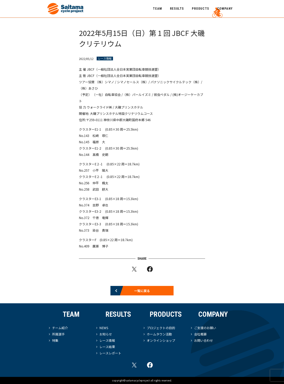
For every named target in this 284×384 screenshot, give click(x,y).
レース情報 (105, 58)
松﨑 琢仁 (100, 135)
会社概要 (200, 334)
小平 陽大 (100, 170)
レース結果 (107, 346)
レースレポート (110, 353)
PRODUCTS (200, 8)
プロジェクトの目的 (161, 327)
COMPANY (225, 8)
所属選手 (58, 334)
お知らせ (105, 334)
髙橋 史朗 (100, 154)
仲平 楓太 (100, 183)
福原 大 (98, 142)
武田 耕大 (100, 189)
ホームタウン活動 (159, 334)
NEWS (103, 327)
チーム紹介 (60, 327)
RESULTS (177, 8)
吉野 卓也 (100, 205)
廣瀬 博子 (100, 246)
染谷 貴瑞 (100, 230)
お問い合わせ (203, 340)
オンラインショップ (161, 340)
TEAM (157, 8)
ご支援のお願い (205, 327)
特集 (55, 340)
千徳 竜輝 (100, 217)
